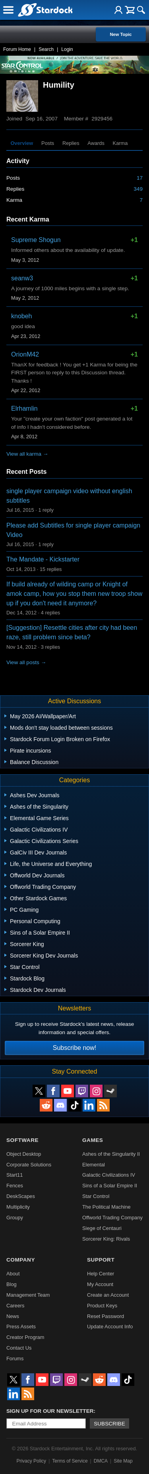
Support (100, 1260)
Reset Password (105, 1316)
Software (22, 1140)
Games (92, 1140)
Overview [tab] (21, 143)
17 (140, 178)
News (12, 1316)
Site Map (123, 1461)
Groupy (14, 1218)
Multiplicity (18, 1207)
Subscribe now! (74, 1047)
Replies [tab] (70, 143)
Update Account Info (110, 1326)
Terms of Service (69, 1461)
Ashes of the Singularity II (111, 1154)
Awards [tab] (95, 143)
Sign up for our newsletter (50, 1411)
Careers (15, 1306)
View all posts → (26, 662)
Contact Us (18, 1348)
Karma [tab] (120, 143)
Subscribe (109, 1424)
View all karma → (27, 454)
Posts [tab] (47, 143)
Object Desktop (23, 1154)
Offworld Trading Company (112, 1218)
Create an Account (108, 1295)
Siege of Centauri (102, 1228)
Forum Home (17, 49)
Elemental (93, 1165)
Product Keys (102, 1306)
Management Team (28, 1295)
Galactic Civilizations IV (108, 1175)
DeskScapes (20, 1196)
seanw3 (22, 278)
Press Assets (21, 1326)
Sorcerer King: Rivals (106, 1239)
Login (67, 49)
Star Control (95, 1196)
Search (46, 49)
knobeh (21, 316)
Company (20, 1260)
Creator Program (25, 1337)
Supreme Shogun (36, 240)
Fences (14, 1186)
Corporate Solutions (28, 1165)
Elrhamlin (24, 408)
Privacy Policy (31, 1461)
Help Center (100, 1274)
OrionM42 (25, 354)
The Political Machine (106, 1207)
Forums (14, 1358)
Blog (11, 1284)
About (12, 1274)
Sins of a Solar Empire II (109, 1186)
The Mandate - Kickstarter (42, 559)
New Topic (121, 34)
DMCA (101, 1461)
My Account (100, 1284)
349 (138, 189)
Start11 (14, 1175)
